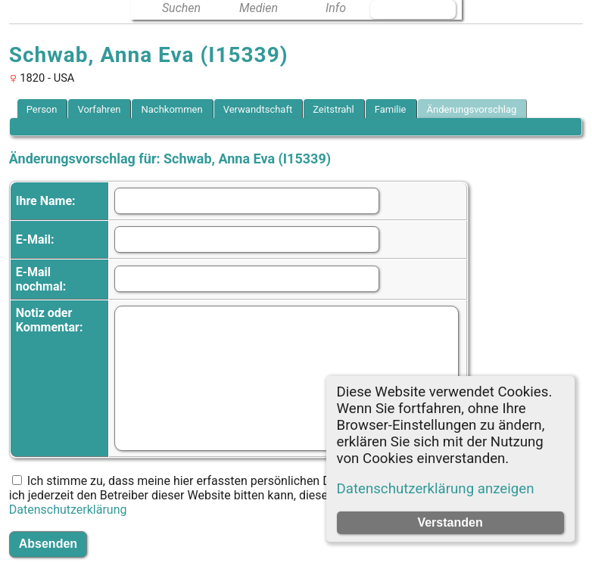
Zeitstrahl (333, 109)
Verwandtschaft (258, 109)
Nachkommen (171, 109)
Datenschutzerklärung (68, 509)
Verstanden (449, 522)
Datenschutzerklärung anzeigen (435, 488)
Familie (391, 109)
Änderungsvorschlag (472, 109)
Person (42, 109)
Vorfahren (98, 109)
